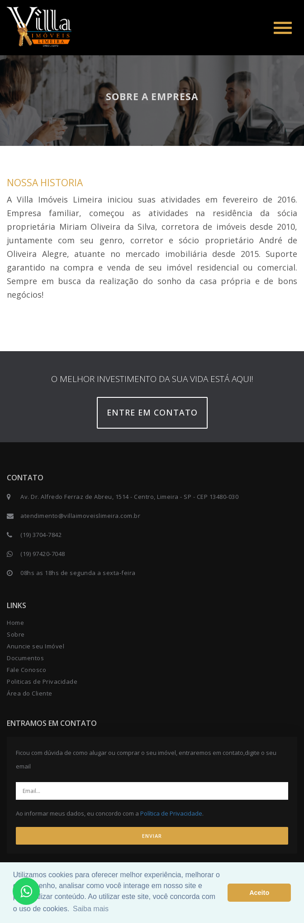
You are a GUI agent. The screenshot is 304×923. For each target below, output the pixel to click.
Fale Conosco (26, 670)
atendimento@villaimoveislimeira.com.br (80, 516)
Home (15, 623)
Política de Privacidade (171, 813)
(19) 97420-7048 (42, 554)
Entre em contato (152, 412)
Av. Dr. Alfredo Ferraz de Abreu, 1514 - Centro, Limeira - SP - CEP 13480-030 (129, 497)
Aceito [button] (259, 892)
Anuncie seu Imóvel (35, 646)
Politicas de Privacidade (42, 681)
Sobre (16, 634)
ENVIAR (152, 835)
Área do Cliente (29, 693)
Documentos (25, 658)
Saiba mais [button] (91, 909)
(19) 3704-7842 (41, 535)
